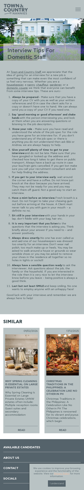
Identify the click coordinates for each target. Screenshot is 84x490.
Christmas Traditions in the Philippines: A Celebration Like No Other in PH (61, 387)
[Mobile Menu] (78, 9)
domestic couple (17, 88)
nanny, (31, 84)
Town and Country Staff (26, 72)
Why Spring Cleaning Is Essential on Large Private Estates (21, 384)
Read (21, 430)
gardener (56, 84)
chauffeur (42, 84)
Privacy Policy (61, 474)
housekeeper (15, 84)
